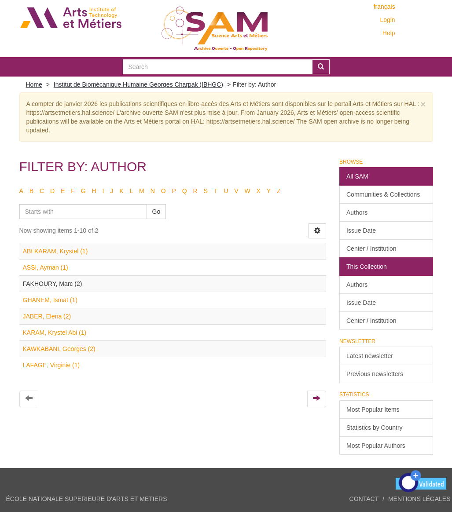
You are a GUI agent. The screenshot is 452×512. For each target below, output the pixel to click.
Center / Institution (371, 248)
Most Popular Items (373, 409)
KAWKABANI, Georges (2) (59, 348)
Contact (364, 498)
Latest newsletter (369, 355)
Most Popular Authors (375, 445)
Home (34, 84)
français (384, 6)
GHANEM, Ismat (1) (50, 300)
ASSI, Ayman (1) (45, 267)
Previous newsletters (374, 373)
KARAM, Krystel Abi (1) (55, 332)
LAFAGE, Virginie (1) (51, 365)
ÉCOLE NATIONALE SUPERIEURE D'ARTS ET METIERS (86, 498)
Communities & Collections (383, 194)
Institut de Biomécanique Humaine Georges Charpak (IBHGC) (138, 84)
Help (388, 33)
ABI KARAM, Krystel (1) (55, 251)
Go (156, 211)
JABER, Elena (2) (47, 316)
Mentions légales (419, 498)
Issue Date (361, 230)
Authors (356, 212)
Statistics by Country (374, 427)
